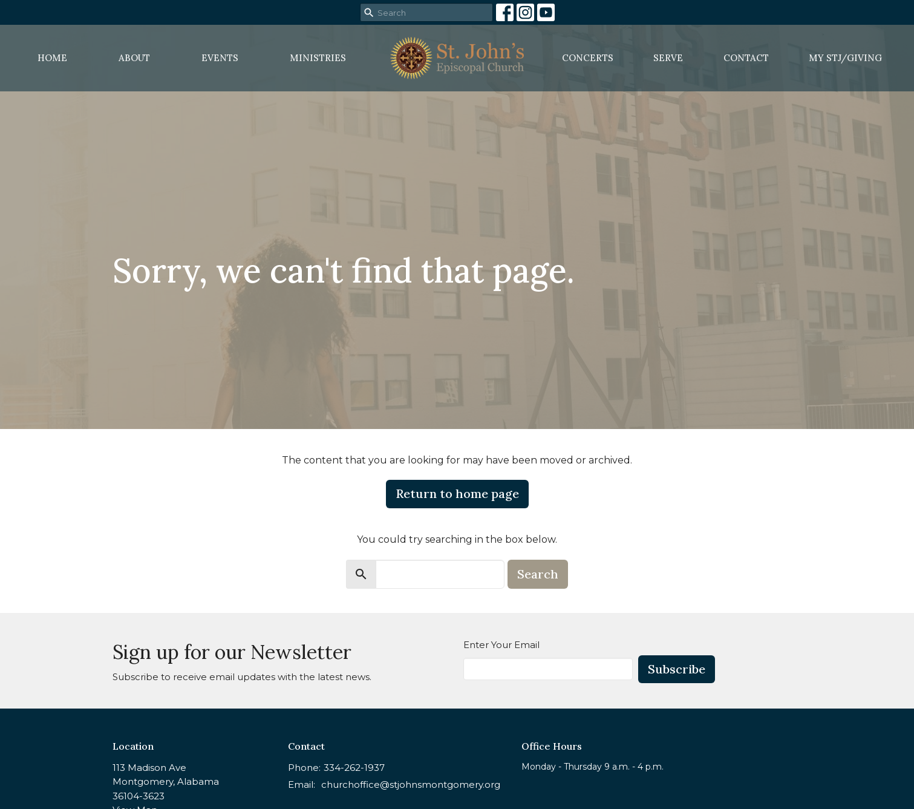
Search (537, 573)
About (134, 58)
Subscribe (676, 668)
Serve (668, 58)
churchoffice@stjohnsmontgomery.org (410, 784)
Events (219, 58)
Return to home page (457, 493)
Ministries (318, 58)
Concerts (587, 58)
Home (52, 58)
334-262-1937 (354, 767)
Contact (746, 58)
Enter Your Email (501, 644)
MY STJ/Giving (845, 58)
